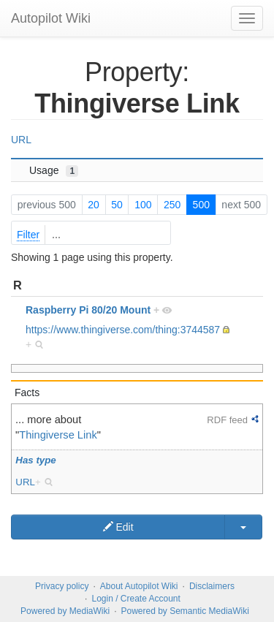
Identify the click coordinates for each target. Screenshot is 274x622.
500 (201, 205)
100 (142, 205)
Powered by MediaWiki (65, 611)
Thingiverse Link (58, 435)
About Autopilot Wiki (139, 586)
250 (172, 205)
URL (21, 139)
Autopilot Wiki (51, 18)
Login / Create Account (135, 598)
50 (117, 205)
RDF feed (227, 419)
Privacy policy (61, 586)
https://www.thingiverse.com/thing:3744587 (123, 329)
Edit (118, 527)
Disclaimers (212, 586)
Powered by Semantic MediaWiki (184, 611)
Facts (27, 392)
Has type (35, 460)
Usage (53, 170)
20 (93, 205)
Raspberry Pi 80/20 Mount (88, 310)
